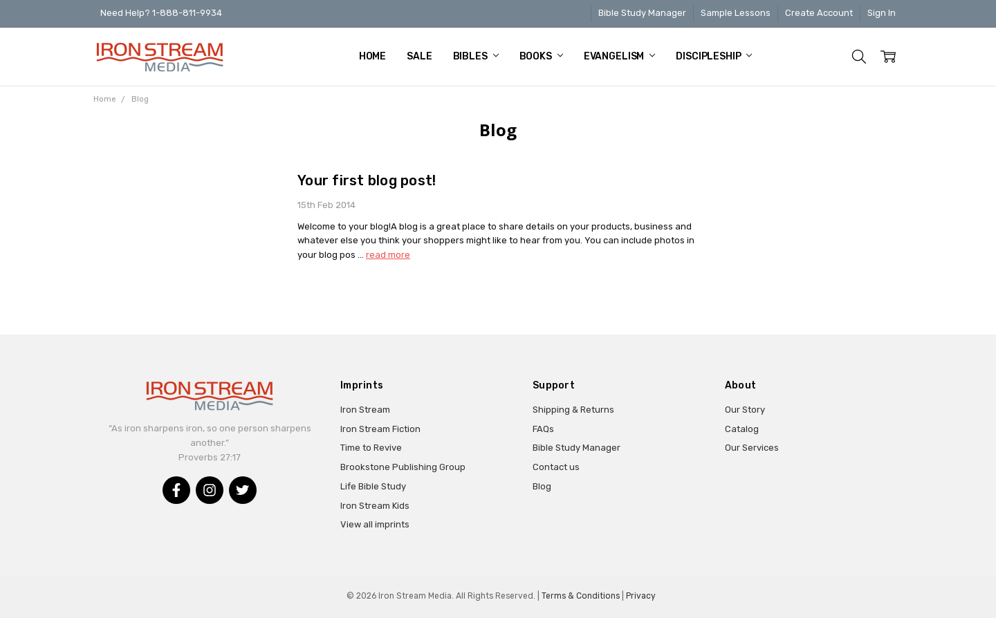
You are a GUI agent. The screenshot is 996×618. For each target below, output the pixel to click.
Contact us (556, 467)
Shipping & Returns (573, 409)
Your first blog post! (366, 180)
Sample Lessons (736, 13)
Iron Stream (365, 409)
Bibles (476, 56)
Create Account (819, 13)
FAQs (543, 429)
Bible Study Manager (642, 13)
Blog (542, 486)
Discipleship (714, 56)
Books (541, 56)
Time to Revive (371, 447)
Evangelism (619, 56)
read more (388, 255)
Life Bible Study (373, 486)
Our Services (752, 447)
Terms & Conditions (581, 596)
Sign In (881, 13)
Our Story (745, 409)
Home (372, 56)
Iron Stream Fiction (380, 429)
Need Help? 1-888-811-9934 (161, 13)
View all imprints (374, 524)
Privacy (641, 596)
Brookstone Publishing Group (402, 467)
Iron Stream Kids (374, 505)
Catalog (742, 429)
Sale (419, 56)
